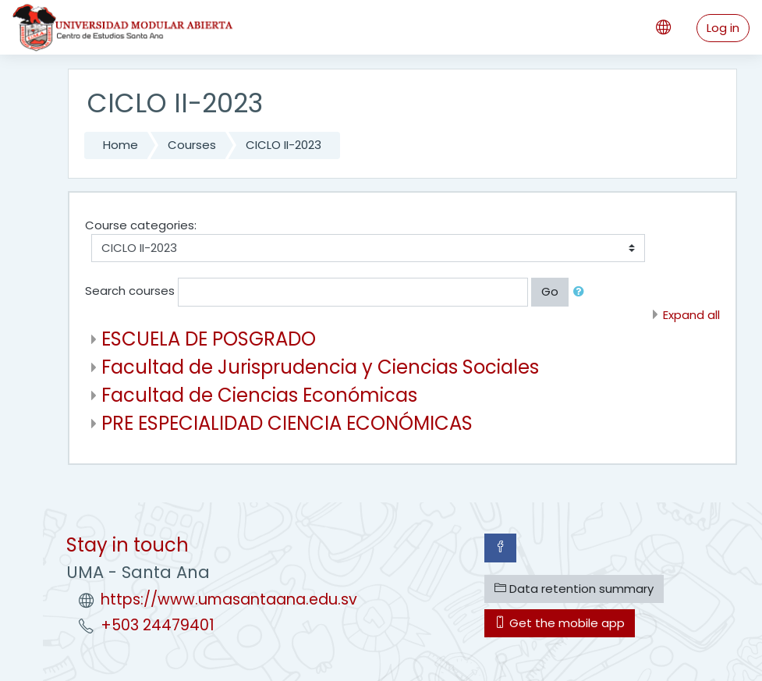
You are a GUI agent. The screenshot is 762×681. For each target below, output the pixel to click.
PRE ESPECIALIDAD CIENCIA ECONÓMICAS (287, 423)
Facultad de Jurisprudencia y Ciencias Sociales (320, 367)
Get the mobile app (559, 623)
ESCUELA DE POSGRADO (208, 339)
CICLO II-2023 (283, 145)
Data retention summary (574, 588)
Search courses (130, 291)
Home (120, 145)
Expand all (691, 315)
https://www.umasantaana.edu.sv (229, 599)
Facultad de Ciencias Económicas (259, 395)
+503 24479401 (157, 625)
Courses (192, 145)
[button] (582, 291)
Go (549, 291)
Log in (723, 28)
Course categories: (141, 225)
